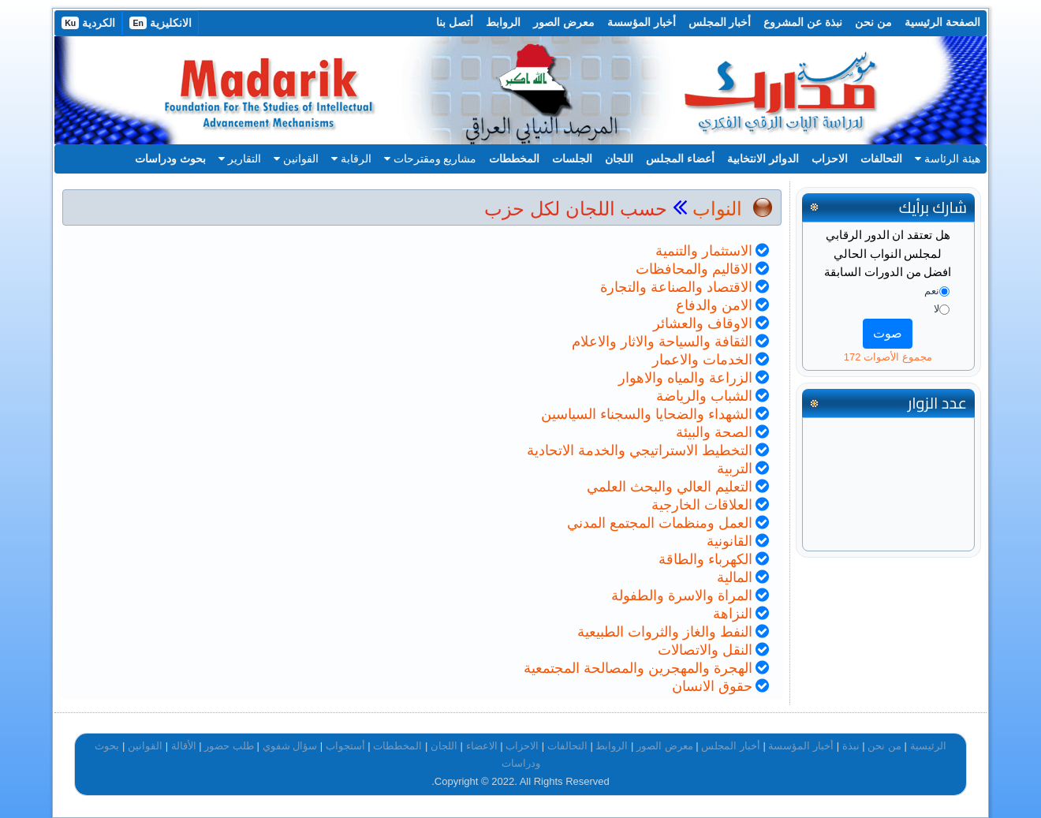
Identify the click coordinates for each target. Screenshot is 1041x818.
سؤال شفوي (290, 746)
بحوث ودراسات (170, 158)
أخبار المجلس (720, 22)
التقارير (239, 158)
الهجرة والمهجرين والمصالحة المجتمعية (638, 668)
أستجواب (345, 746)
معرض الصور (564, 22)
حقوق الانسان (712, 686)
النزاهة (732, 614)
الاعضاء (482, 746)
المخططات (514, 158)
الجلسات (572, 158)
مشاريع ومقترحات (430, 158)
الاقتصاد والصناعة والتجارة (676, 287)
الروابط (503, 22)
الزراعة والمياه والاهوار (685, 378)
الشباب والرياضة (704, 396)
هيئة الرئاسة (947, 158)
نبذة (851, 746)
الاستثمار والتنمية (703, 251)
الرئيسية (928, 746)
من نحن (873, 22)
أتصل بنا (454, 22)
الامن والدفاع (714, 305)
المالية (734, 577)
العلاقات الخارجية (701, 505)
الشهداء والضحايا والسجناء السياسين (646, 414)
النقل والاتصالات (705, 650)
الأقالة (183, 746)
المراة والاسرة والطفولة (681, 595)
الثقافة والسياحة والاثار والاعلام (662, 341)
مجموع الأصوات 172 (888, 357)
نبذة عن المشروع (802, 22)
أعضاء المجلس (680, 158)
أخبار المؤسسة (641, 22)
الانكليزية (160, 23)
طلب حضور (229, 746)
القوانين (296, 158)
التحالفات (881, 158)
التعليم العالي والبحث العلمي (669, 487)
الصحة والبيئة (714, 432)
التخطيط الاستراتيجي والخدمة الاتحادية (639, 450)
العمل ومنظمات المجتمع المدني (659, 523)
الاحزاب (830, 158)
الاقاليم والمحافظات (694, 269)
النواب (717, 208)
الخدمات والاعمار (702, 360)
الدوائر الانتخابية (763, 158)
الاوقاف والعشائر (702, 323)
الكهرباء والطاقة (705, 559)
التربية (734, 468)
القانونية (729, 541)
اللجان (619, 158)
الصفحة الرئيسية (942, 22)
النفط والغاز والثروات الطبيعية (664, 632)
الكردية (88, 23)
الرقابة (351, 158)
